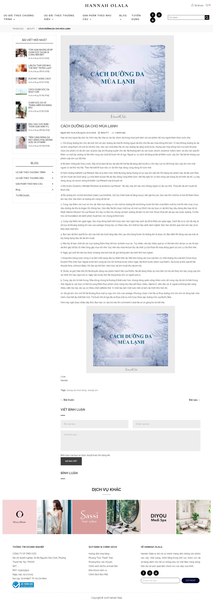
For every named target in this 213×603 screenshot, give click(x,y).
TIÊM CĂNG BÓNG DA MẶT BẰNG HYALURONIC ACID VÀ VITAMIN (40, 140)
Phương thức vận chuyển (100, 562)
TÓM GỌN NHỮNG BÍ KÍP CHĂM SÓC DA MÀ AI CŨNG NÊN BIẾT (40, 52)
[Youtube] (152, 20)
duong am (93, 390)
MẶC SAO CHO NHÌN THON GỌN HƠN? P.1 (38, 125)
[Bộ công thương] (23, 584)
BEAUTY (104, 133)
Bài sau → (194, 399)
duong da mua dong (76, 390)
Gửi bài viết (71, 461)
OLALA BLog (33, 58)
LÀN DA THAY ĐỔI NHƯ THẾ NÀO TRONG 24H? (39, 66)
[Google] (159, 14)
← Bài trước (67, 399)
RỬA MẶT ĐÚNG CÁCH (39, 79)
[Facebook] (152, 14)
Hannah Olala (115, 598)
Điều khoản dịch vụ (98, 570)
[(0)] (207, 5)
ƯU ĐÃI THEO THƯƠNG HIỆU (59, 17)
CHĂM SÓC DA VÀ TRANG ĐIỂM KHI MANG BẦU (40, 105)
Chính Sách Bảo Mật (98, 574)
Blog (123, 17)
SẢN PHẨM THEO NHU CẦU (97, 17)
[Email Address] (160, 580)
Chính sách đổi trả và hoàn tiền (103, 566)
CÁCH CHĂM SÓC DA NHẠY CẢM (38, 90)
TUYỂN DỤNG (136, 17)
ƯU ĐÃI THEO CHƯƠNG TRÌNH (19, 17)
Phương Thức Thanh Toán (101, 558)
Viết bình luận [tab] (73, 409)
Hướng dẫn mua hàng (99, 553)
